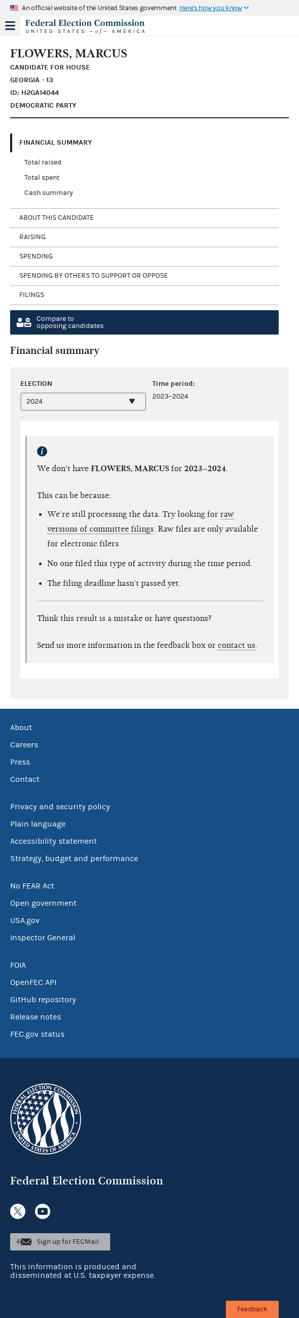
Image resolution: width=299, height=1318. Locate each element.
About (21, 727)
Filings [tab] (31, 295)
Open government (43, 903)
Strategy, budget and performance (74, 858)
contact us (236, 645)
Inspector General (42, 937)
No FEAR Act (32, 886)
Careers (24, 744)
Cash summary (48, 193)
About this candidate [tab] (56, 218)
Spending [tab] (36, 256)
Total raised (42, 162)
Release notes (35, 1017)
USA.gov (25, 920)
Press (20, 762)
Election (36, 383)
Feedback (252, 1309)
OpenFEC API (33, 982)
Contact (25, 779)
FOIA (18, 965)
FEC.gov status (37, 1034)
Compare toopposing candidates (70, 322)
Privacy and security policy (60, 806)
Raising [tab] (32, 237)
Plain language (37, 824)
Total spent (41, 178)
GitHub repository (43, 999)
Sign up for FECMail (68, 1242)
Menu (10, 25)
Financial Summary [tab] (55, 142)
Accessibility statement (53, 841)
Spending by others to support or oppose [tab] (93, 276)
